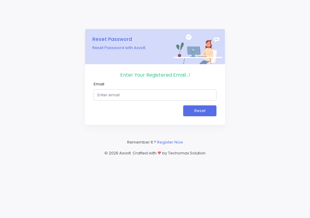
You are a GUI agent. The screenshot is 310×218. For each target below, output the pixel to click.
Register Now (170, 142)
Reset (200, 111)
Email (99, 84)
